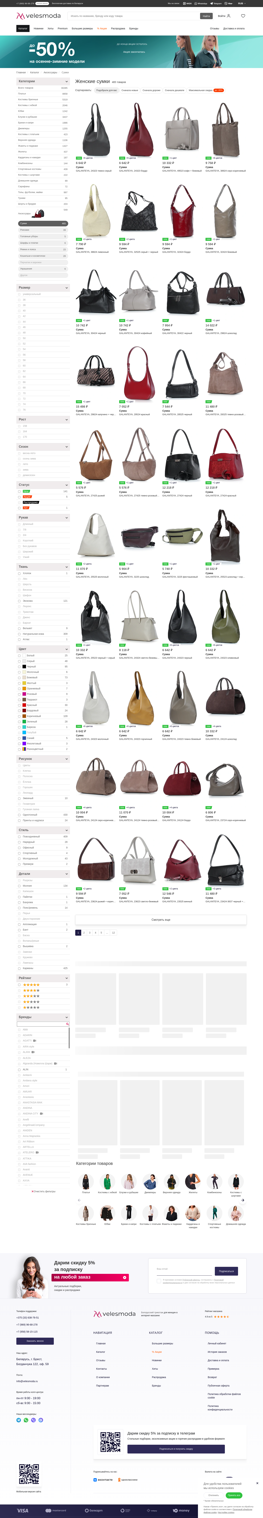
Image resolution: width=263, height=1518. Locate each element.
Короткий (28, 540)
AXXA (26, 1180)
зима (25, 469)
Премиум (45, 864)
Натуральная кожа (45, 634)
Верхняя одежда (43, 140)
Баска (26, 935)
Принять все (233, 1491)
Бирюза (45, 727)
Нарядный (45, 842)
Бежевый (45, 677)
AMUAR (27, 1091)
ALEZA (27, 1058)
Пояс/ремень (45, 907)
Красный (45, 705)
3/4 (24, 535)
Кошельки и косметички (43, 256)
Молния (45, 885)
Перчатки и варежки (30, 262)
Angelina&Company (34, 1125)
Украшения (43, 269)
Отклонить (209, 1491)
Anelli (26, 1119)
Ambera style (30, 1080)
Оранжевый (45, 688)
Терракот (45, 699)
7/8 (24, 529)
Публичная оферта (215, 1384)
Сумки (43, 223)
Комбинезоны (43, 163)
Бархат (27, 622)
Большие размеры (82, 28)
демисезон (29, 475)
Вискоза (27, 589)
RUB (229, 1470)
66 (24, 382)
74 (24, 404)
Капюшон (28, 891)
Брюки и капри (43, 123)
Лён (25, 578)
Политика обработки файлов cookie (224, 1392)
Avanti (26, 1169)
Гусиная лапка (31, 809)
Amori (26, 1086)
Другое (23, 275)
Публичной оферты (191, 1284)
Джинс (26, 617)
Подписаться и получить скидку (151, 1438)
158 (25, 425)
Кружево (28, 957)
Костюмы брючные (43, 99)
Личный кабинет (213, 1347)
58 (24, 360)
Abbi (25, 1029)
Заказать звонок (35, 1345)
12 (113, 936)
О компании (99, 1377)
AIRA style (28, 1046)
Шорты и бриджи (43, 204)
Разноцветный (45, 749)
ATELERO (31, 1152)
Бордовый (45, 710)
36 (24, 299)
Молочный (45, 672)
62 (24, 371)
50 (24, 338)
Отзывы (214, 28)
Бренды (133, 28)
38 (24, 305)
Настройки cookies (222, 1508)
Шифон (27, 595)
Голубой (29, 732)
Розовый (45, 694)
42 (24, 316)
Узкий (26, 557)
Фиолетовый (45, 743)
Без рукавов (30, 546)
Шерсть (27, 584)
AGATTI (30, 1040)
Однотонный (45, 814)
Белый (45, 655)
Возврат (209, 1377)
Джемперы (43, 128)
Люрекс (27, 606)
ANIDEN (27, 1130)
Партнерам (99, 1384)
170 (25, 436)
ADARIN (27, 1035)
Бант (45, 929)
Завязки (27, 951)
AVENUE (28, 1174)
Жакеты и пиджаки (43, 146)
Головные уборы (43, 236)
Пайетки (45, 897)
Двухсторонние (31, 918)
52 (24, 343)
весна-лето (29, 453)
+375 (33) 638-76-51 (30, 1321)
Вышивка (45, 946)
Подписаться (226, 1275)
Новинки (38, 28)
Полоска (28, 776)
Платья (43, 94)
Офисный (45, 847)
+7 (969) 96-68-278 (29, 1328)
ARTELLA (28, 1147)
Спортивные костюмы (43, 169)
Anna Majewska (31, 1136)
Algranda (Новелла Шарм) (40, 1063)
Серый (45, 661)
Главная (97, 1347)
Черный (45, 666)
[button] (243, 1204)
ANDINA (27, 1108)
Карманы (45, 968)
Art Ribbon (28, 1141)
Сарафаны (43, 186)
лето (25, 464)
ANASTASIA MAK (32, 1102)
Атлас (45, 639)
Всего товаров (43, 88)
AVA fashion (29, 1164)
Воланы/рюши (31, 940)
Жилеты (43, 152)
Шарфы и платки (43, 243)
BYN (210, 1470)
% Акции (102, 28)
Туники (43, 198)
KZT (220, 1470)
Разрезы (28, 880)
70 (24, 393)
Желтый (45, 683)
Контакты (98, 1369)
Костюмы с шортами (43, 175)
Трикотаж (28, 611)
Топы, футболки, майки (43, 192)
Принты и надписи (45, 820)
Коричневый (45, 716)
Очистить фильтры (44, 1191)
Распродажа (118, 28)
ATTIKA (27, 1158)
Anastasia (28, 1097)
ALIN (45, 1069)
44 (24, 321)
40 (24, 310)
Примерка (210, 1369)
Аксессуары (43, 213)
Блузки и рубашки (43, 117)
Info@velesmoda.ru (29, 1385)
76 (24, 409)
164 (25, 431)
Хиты (51, 28)
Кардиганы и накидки (43, 157)
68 (24, 387)
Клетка (27, 770)
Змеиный (45, 798)
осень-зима (29, 458)
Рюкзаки (43, 230)
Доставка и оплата (234, 28)
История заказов (214, 1354)
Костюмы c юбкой (43, 105)
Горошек (28, 787)
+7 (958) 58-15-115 (29, 1335)
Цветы (26, 765)
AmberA (27, 1075)
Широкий (28, 551)
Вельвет (45, 628)
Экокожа (45, 601)
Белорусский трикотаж (152, 1317)
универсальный (32, 294)
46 (24, 327)
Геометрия (29, 803)
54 (24, 349)
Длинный (28, 524)
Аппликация (45, 924)
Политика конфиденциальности (222, 1399)
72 (24, 398)
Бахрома (45, 902)
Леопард (28, 792)
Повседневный (45, 836)
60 (24, 365)
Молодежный (45, 858)
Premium (63, 28)
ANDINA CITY (33, 1113)
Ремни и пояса (43, 249)
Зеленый (45, 721)
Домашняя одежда (43, 181)
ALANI (29, 1052)
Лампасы (28, 962)
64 (24, 376)
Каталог (22, 28)
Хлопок (45, 573)
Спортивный (45, 853)
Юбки (43, 111)
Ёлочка (27, 781)
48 (24, 332)
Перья (26, 913)
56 (24, 354)
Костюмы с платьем (43, 134)
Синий (45, 738)
